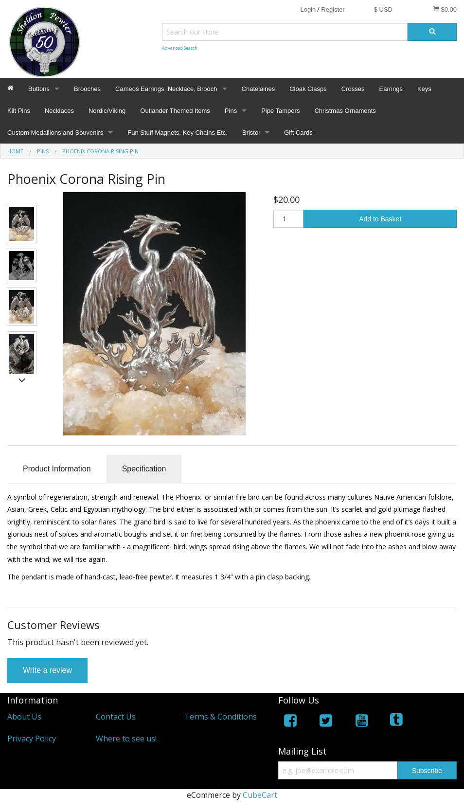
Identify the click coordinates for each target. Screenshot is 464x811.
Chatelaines (258, 88)
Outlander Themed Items (175, 110)
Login (308, 9)
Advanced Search (179, 48)
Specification (144, 469)
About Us (24, 716)
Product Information (57, 469)
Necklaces (59, 110)
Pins (231, 110)
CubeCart (260, 795)
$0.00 (445, 9)
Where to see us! (126, 738)
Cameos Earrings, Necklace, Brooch (166, 88)
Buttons (39, 88)
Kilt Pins (18, 110)
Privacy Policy (31, 738)
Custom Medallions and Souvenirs (55, 132)
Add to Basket (380, 219)
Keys (424, 88)
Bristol (251, 132)
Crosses (353, 88)
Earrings (390, 88)
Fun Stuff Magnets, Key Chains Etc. (177, 132)
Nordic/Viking (107, 110)
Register (332, 9)
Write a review (47, 670)
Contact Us (116, 716)
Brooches (87, 88)
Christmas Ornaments (344, 110)
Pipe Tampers (280, 110)
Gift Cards (298, 132)
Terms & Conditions (220, 716)
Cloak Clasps (308, 88)
